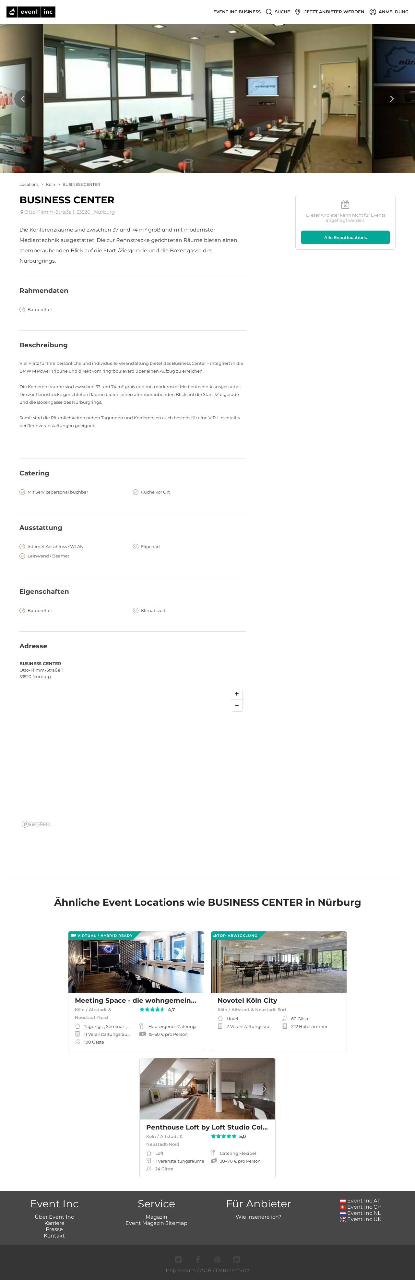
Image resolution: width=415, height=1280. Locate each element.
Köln (50, 184)
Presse (54, 1229)
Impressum (181, 1270)
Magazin (156, 1217)
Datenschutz (232, 1270)
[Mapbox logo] (35, 824)
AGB (205, 1270)
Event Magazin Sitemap (156, 1223)
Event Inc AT (360, 1201)
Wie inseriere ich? (258, 1217)
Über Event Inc (54, 1217)
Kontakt (54, 1236)
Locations (29, 184)
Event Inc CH (361, 1207)
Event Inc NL (360, 1213)
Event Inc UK (361, 1219)
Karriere (54, 1223)
